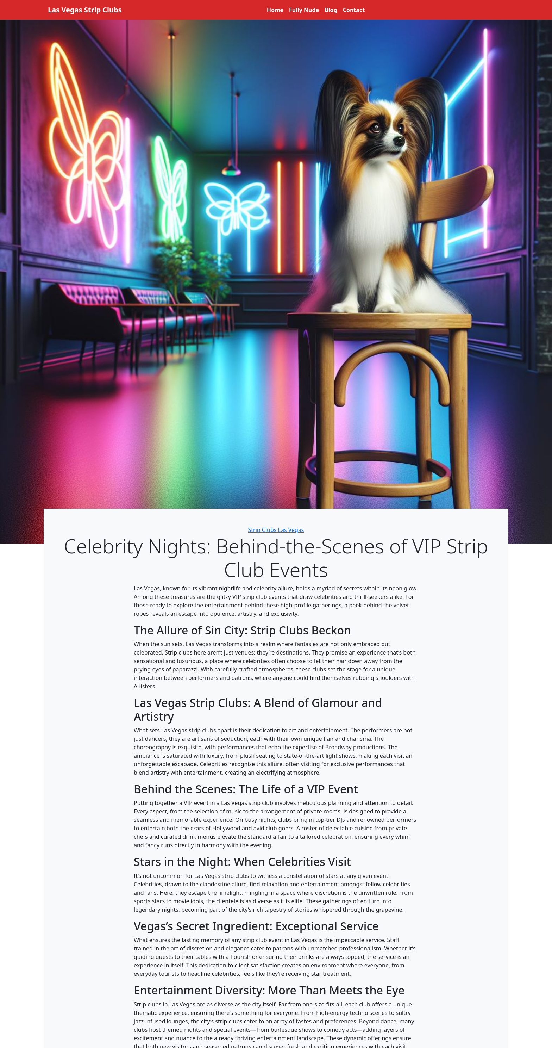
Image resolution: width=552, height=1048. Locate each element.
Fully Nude (304, 10)
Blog (331, 10)
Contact (354, 10)
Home (275, 10)
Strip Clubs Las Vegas (276, 530)
